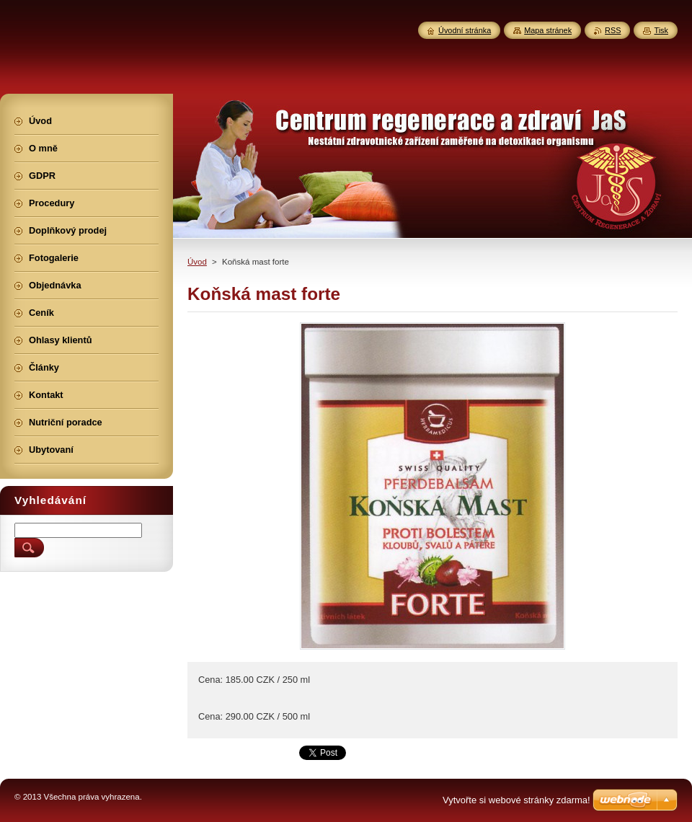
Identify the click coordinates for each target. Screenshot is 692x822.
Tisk (661, 30)
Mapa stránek (548, 30)
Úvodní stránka (464, 30)
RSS (613, 30)
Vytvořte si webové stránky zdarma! (516, 800)
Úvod (197, 261)
